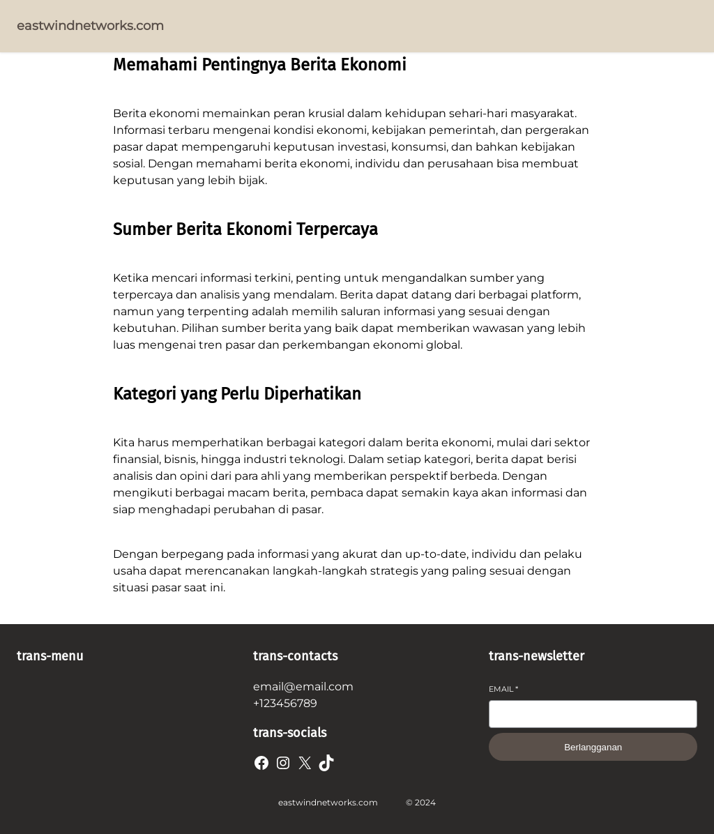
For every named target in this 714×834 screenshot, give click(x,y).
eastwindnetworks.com (90, 25)
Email (503, 689)
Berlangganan (593, 747)
